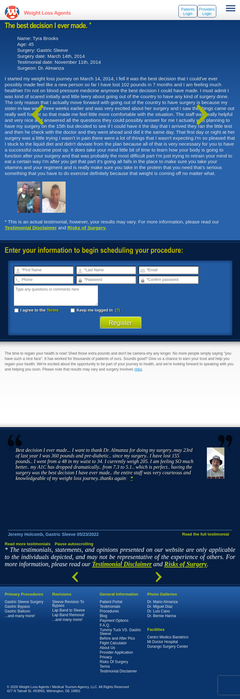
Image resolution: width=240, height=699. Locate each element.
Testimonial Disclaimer (31, 227)
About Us (107, 648)
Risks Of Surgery (114, 662)
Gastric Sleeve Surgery (24, 602)
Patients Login (187, 11)
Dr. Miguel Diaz (159, 606)
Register (120, 322)
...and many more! (20, 616)
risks (138, 369)
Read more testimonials (28, 544)
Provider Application (116, 652)
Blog (103, 616)
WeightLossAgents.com (47, 12)
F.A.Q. (105, 625)
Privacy (106, 657)
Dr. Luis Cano (158, 611)
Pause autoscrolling (74, 544)
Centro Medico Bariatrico (167, 637)
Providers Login (207, 11)
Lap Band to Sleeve (68, 610)
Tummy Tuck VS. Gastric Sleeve (120, 632)
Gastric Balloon (17, 611)
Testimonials (110, 606)
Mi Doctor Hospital (162, 642)
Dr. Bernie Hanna (161, 616)
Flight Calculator (113, 643)
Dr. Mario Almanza (162, 602)
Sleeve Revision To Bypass (68, 604)
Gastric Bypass (17, 606)
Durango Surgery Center (167, 646)
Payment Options (114, 620)
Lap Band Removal (68, 615)
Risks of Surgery (87, 227)
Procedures (109, 611)
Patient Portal (111, 602)
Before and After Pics (117, 638)
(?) (117, 310)
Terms (53, 310)
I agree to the (36, 310)
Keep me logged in (92, 310)
